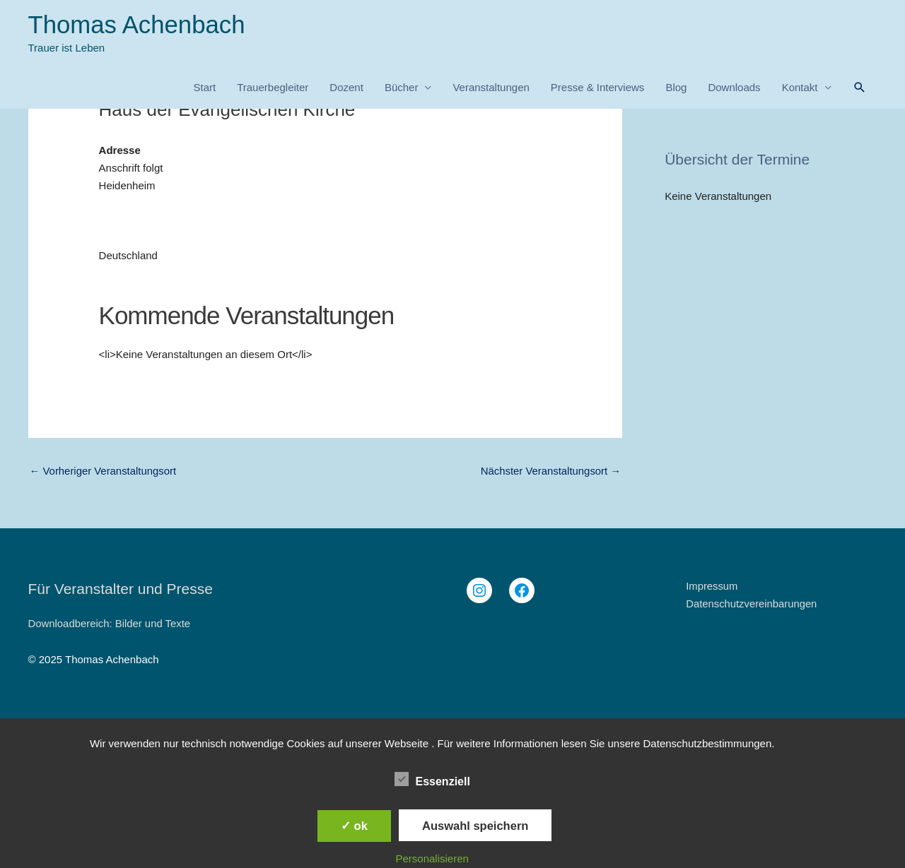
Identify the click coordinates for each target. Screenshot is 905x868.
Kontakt (800, 88)
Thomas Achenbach (137, 25)
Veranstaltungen (490, 88)
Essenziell (432, 779)
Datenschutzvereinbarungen (752, 604)
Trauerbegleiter (272, 88)
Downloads (734, 88)
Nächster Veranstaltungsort (550, 471)
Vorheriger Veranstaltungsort (103, 471)
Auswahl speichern (475, 825)
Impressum (712, 587)
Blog (676, 88)
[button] (860, 88)
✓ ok (354, 825)
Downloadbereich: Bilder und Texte (110, 623)
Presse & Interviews (598, 88)
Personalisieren (432, 858)
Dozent (346, 88)
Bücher (402, 88)
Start (204, 88)
